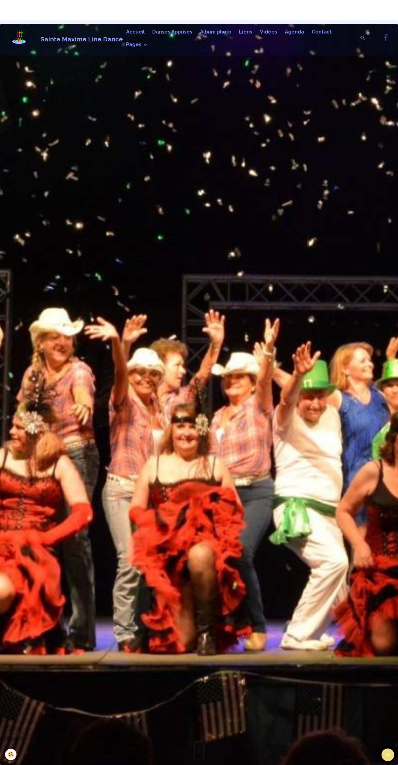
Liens (245, 32)
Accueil (135, 32)
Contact (322, 32)
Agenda (294, 32)
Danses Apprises (172, 32)
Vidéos (268, 32)
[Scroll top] (388, 754)
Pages (134, 44)
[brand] (62, 38)
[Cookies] (10, 754)
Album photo (215, 32)
